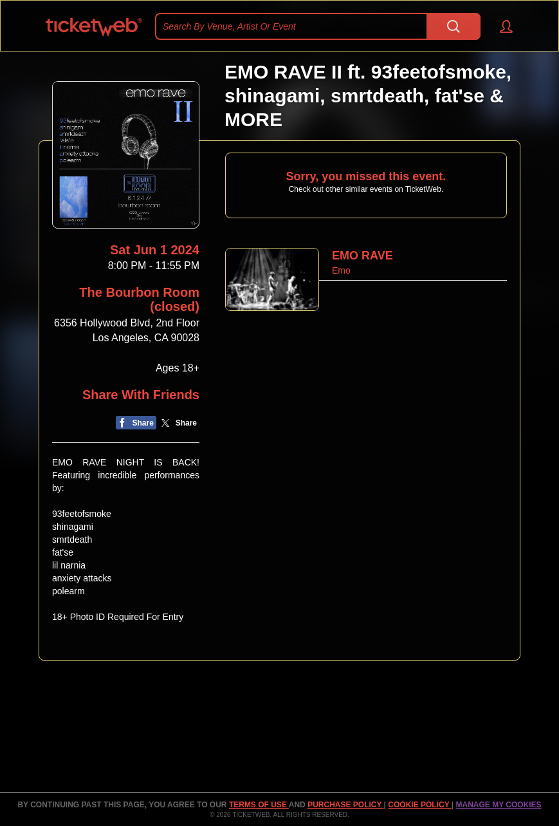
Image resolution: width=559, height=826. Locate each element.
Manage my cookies (498, 804)
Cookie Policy (419, 804)
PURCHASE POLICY (345, 804)
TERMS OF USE (259, 804)
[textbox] (318, 26)
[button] (500, 26)
